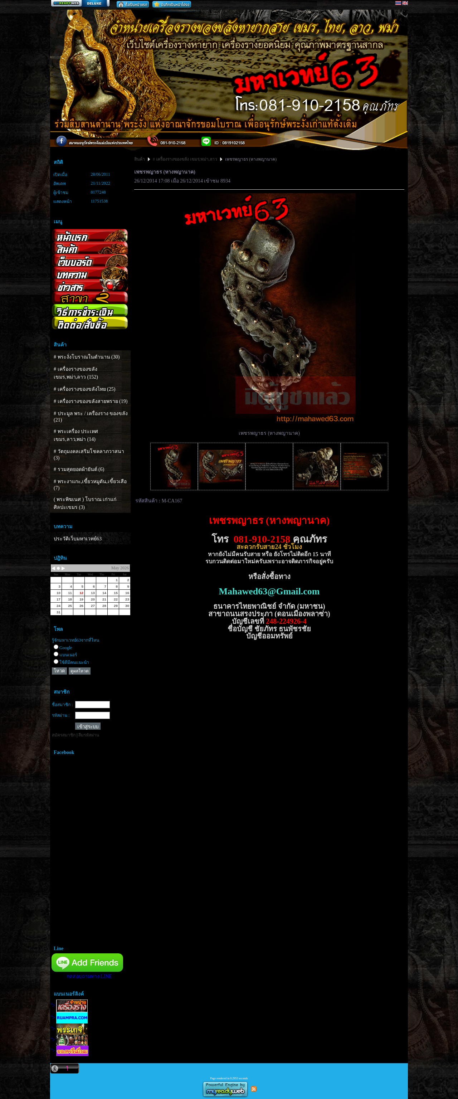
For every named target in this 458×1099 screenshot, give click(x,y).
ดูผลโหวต (79, 670)
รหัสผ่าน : (60, 715)
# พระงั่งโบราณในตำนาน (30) (87, 357)
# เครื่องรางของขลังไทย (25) (84, 389)
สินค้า (140, 159)
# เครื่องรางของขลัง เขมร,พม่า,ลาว (185, 159)
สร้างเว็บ (80, 4)
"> (69, 1005)
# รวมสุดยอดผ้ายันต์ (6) (79, 469)
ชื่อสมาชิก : (62, 704)
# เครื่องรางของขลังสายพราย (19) (90, 401)
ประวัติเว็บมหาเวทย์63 (78, 538)
